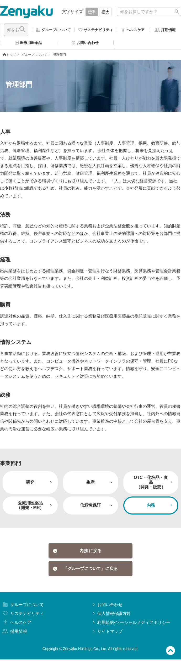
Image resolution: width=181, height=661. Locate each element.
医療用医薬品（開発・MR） (35, 506)
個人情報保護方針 (111, 615)
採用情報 (14, 633)
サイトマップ (107, 633)
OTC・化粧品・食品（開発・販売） (153, 484)
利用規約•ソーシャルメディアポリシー (131, 624)
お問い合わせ (107, 606)
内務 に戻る (77, 552)
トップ (9, 56)
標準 (92, 12)
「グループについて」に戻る (85, 570)
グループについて (34, 56)
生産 (99, 484)
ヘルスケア (16, 624)
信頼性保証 (96, 507)
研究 (39, 484)
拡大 (105, 12)
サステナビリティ (22, 615)
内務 (160, 507)
